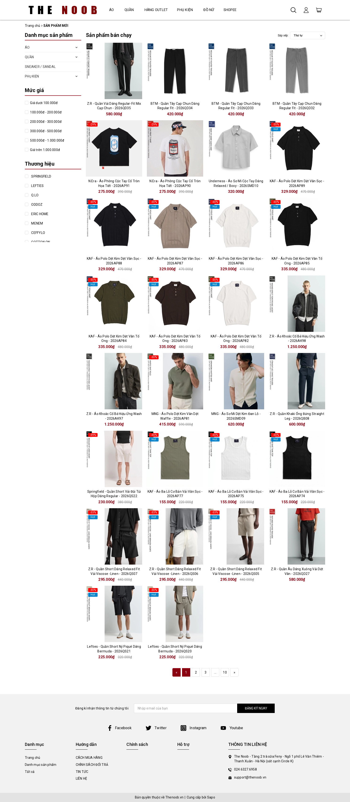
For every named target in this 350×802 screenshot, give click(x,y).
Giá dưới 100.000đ (43, 103)
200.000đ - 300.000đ (45, 122)
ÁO (111, 10)
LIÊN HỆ (81, 778)
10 (225, 672)
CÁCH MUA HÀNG (89, 757)
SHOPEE (230, 10)
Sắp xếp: (283, 35)
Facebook (119, 728)
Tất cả (30, 772)
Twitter (156, 728)
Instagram (194, 728)
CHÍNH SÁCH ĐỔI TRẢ (92, 765)
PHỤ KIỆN (185, 10)
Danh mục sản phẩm (40, 765)
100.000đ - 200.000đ (45, 112)
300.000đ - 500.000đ (45, 131)
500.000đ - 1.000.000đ (46, 140)
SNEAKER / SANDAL (40, 67)
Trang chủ (32, 757)
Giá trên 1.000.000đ (44, 150)
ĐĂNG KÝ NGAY (256, 708)
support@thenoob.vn (250, 777)
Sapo (211, 797)
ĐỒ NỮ (208, 10)
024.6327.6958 (245, 769)
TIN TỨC (82, 772)
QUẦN (129, 10)
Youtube (232, 728)
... (215, 672)
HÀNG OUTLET (156, 10)
